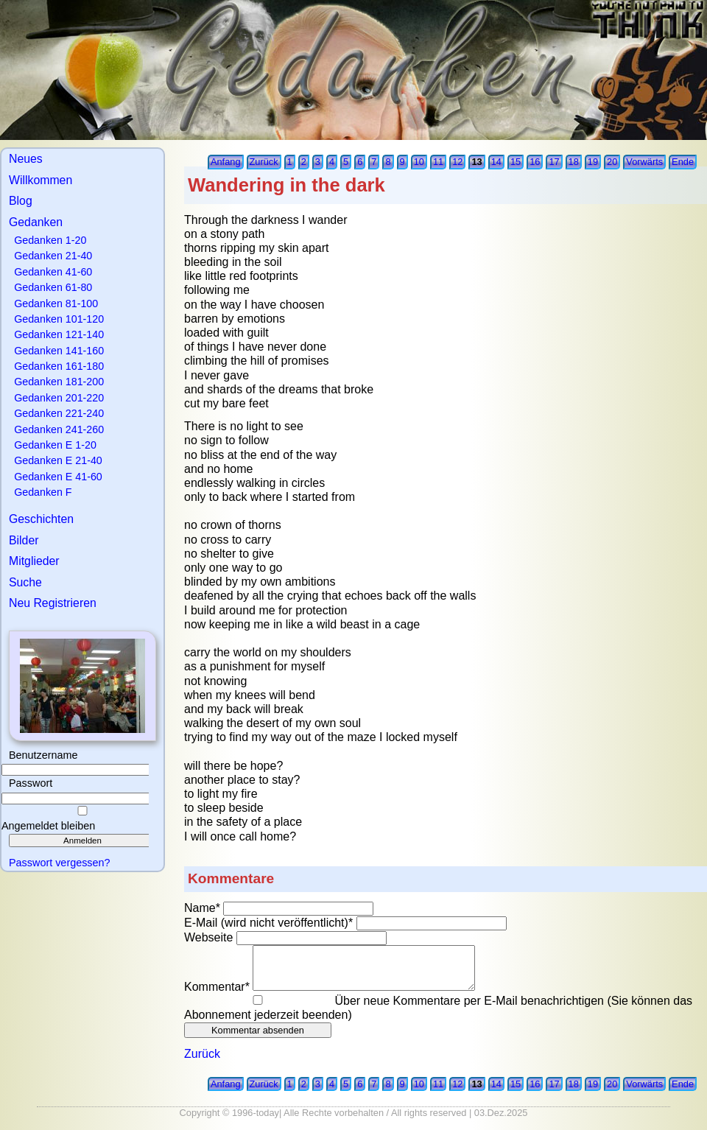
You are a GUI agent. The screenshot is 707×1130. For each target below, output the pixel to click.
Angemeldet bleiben (48, 826)
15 (515, 161)
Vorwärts (644, 161)
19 (593, 161)
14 (496, 161)
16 (535, 161)
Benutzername (43, 755)
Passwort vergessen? (59, 862)
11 (438, 161)
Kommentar (218, 986)
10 (419, 161)
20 (612, 161)
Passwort (30, 783)
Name (203, 908)
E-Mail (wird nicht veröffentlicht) (270, 922)
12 (457, 161)
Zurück (264, 161)
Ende (683, 161)
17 (554, 161)
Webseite (210, 937)
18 (574, 161)
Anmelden (82, 840)
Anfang (226, 161)
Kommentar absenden (257, 1030)
